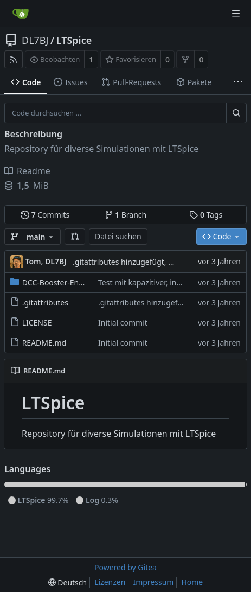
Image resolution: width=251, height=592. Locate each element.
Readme (27, 170)
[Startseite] (20, 13)
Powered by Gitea (125, 567)
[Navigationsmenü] (236, 13)
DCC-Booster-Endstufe (61, 282)
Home (192, 582)
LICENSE (37, 322)
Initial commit (122, 322)
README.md (44, 343)
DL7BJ (35, 40)
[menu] (67, 582)
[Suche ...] (236, 113)
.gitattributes (45, 302)
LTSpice (74, 40)
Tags (205, 214)
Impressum (153, 582)
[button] (75, 236)
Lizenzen (109, 582)
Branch (126, 214)
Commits (45, 214)
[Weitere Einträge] (238, 82)
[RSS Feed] (13, 59)
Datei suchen (118, 236)
